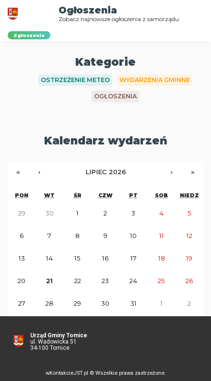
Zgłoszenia (29, 35)
